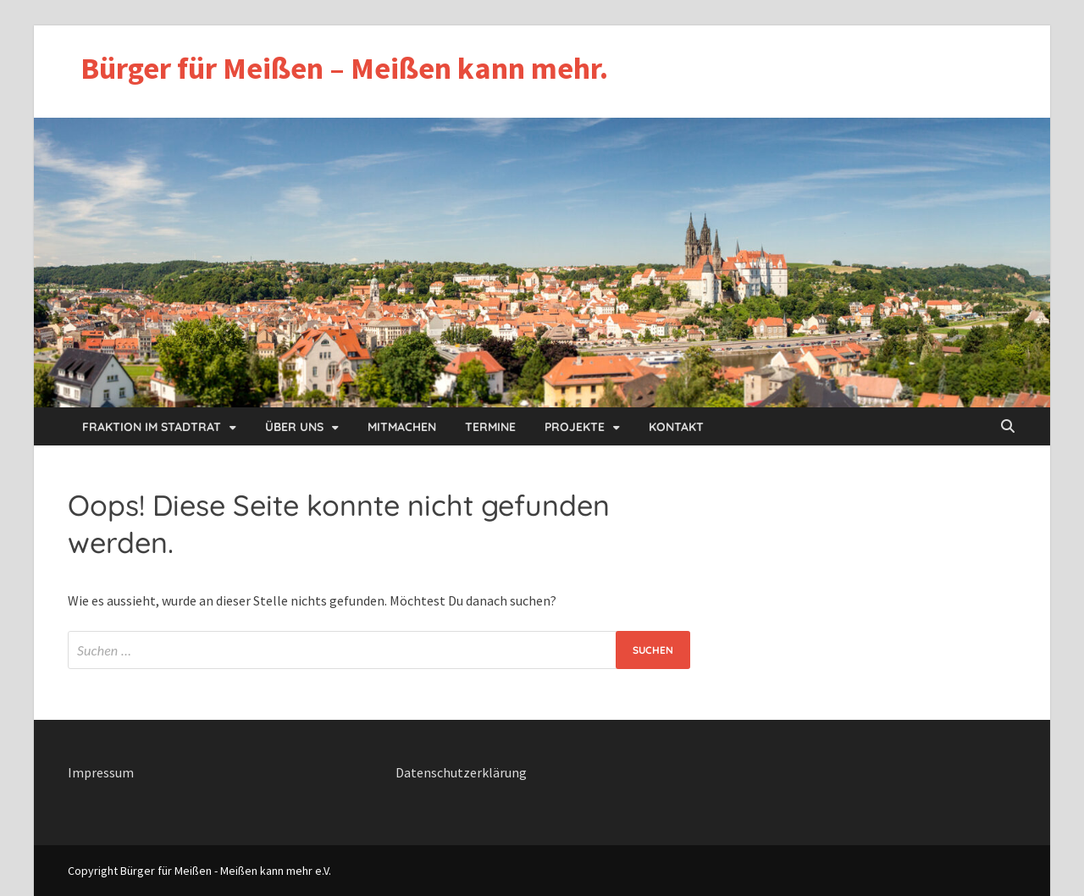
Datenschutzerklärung (461, 772)
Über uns (294, 426)
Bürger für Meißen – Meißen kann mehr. (344, 68)
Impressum (101, 772)
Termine (490, 426)
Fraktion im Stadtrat (151, 426)
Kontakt (676, 426)
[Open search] (1007, 426)
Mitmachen (402, 426)
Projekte (575, 426)
